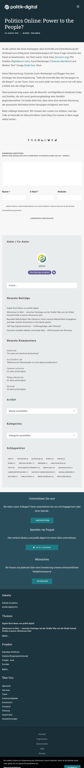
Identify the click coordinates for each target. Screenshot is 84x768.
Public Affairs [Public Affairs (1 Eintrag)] (27, 476)
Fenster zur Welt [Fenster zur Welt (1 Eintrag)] (26, 463)
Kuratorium (7, 702)
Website (62, 191)
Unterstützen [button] (42, 520)
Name (6, 191)
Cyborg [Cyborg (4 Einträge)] (61, 459)
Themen (7, 616)
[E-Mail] (54, 272)
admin (37, 33)
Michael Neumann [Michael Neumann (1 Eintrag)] (67, 472)
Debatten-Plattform (11, 652)
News (27, 33)
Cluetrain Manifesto (60, 61)
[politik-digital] (21, 7)
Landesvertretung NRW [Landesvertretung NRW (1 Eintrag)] (18, 472)
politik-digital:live (10, 607)
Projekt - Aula (8, 660)
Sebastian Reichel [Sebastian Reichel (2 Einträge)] (45, 476)
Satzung (6, 710)
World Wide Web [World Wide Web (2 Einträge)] (64, 476)
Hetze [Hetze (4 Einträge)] (11, 468)
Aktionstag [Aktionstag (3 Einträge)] (22, 459)
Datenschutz (42, 744)
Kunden (5, 664)
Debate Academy (10, 603)
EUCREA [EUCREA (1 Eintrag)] (11, 463)
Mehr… (5, 636)
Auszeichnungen (9, 719)
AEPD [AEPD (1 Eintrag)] (11, 459)
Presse (42, 753)
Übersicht (6, 686)
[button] (28, 140)
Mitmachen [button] (42, 581)
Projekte (7, 644)
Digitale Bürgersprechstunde (15, 656)
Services (6, 690)
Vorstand (6, 706)
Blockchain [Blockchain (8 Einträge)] (37, 459)
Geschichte (7, 715)
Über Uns (7, 677)
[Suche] (42, 285)
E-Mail (34, 191)
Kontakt (42, 734)
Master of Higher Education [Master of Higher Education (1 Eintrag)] (43, 472)
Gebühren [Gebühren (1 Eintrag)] (42, 463)
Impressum (42, 739)
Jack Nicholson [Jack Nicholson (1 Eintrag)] (65, 468)
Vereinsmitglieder (10, 698)
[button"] (68, 762)
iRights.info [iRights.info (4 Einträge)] (49, 468)
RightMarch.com (20, 61)
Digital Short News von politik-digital (18, 623)
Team (4, 694)
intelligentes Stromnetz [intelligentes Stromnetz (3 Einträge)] (29, 468)
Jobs (42, 748)
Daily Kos (29, 65)
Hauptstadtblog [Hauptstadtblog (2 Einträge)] (58, 463)
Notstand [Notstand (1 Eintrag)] (13, 476)
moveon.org (62, 57)
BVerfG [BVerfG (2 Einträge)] (50, 459)
